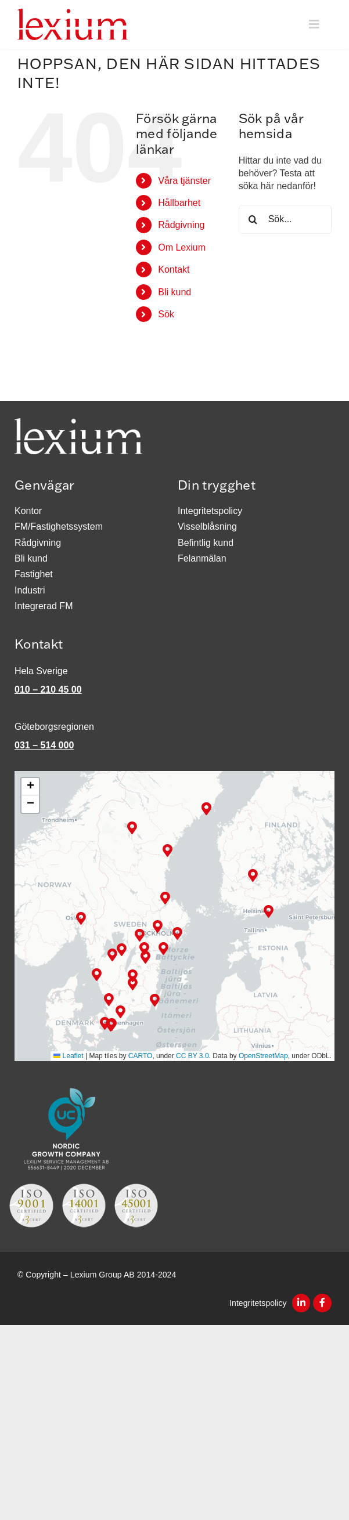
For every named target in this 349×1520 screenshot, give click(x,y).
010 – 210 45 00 (48, 690)
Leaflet (68, 1056)
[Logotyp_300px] (72, 13)
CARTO (140, 1056)
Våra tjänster (184, 181)
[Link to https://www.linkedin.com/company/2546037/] (301, 1303)
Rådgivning (181, 225)
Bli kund (174, 292)
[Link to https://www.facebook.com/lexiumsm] (322, 1303)
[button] (165, 897)
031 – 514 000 (44, 746)
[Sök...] (285, 219)
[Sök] (253, 219)
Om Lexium (182, 247)
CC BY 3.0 (192, 1056)
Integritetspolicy (259, 1303)
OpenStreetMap (263, 1056)
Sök (166, 315)
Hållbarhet (179, 203)
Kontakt (173, 270)
